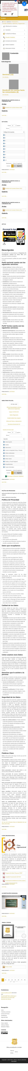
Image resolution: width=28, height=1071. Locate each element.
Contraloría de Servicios (10, 41)
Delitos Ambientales (9, 453)
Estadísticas (4, 1015)
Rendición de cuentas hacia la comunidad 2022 (11, 181)
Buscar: (14, 128)
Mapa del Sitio (4, 1017)
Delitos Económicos (9, 456)
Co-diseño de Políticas (9, 33)
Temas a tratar (6, 922)
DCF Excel (5, 121)
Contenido (12, 169)
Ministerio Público (5, 1026)
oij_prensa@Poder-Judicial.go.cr (8, 996)
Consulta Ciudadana (9, 37)
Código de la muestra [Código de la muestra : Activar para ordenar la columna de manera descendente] (9, 132)
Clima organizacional (8, 835)
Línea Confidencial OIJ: (6, 992)
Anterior (8, 166)
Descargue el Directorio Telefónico (15, 476)
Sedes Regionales (14, 415)
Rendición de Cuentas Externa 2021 (13, 210)
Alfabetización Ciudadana (10, 893)
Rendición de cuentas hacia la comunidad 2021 (11, 203)
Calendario (6, 30)
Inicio (2, 1010)
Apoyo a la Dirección (14, 411)
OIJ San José (14, 404)
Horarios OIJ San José (8, 429)
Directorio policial (8, 400)
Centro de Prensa (5, 1013)
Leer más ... (4, 115)
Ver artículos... (5, 77)
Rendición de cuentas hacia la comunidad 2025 (11, 101)
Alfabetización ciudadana (10, 26)
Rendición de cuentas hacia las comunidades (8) (13, 91)
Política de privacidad (8, 490)
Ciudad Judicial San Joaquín (14, 418)
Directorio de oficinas (6, 999)
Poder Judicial (4, 1023)
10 (5, 160)
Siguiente (19, 166)
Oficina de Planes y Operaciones (14, 421)
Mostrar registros (14, 125)
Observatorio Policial (9, 48)
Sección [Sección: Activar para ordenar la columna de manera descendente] (6, 439)
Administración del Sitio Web (7, 997)
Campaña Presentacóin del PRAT (13, 876)
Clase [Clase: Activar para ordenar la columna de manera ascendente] (20, 132)
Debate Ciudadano (8, 44)
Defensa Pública (5, 1025)
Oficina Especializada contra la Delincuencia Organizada (14, 408)
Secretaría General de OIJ (14, 424)
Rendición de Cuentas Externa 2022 (13, 188)
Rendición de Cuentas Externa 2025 (13, 107)
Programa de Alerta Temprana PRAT (13, 873)
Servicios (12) (7, 74)
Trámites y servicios (5, 1012)
